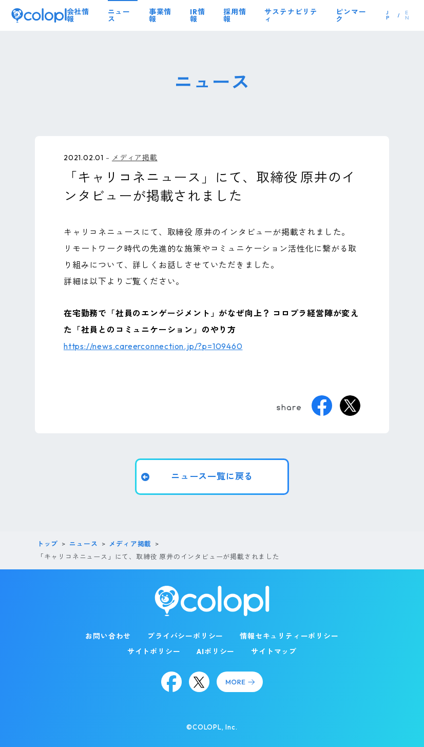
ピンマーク (351, 15)
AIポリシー (216, 651)
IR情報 (197, 15)
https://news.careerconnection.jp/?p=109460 (153, 346)
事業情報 (160, 15)
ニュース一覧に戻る (211, 476)
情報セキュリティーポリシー (289, 636)
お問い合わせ (108, 636)
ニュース (119, 15)
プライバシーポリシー (185, 636)
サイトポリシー (154, 651)
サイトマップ (274, 651)
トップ (47, 544)
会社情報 (78, 15)
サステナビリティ (291, 15)
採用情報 (234, 15)
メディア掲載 (135, 157)
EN (407, 15)
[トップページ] (39, 15)
